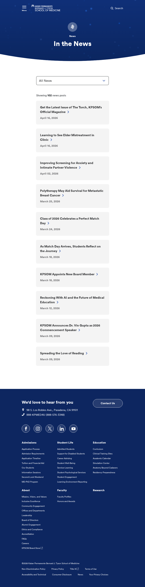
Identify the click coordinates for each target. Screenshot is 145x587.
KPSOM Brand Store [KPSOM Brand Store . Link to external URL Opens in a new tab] (32, 548)
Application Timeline (31, 458)
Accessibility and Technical (34, 574)
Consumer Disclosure (62, 574)
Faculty (62, 490)
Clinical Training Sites (102, 453)
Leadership (27, 515)
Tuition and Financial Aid (33, 463)
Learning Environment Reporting (72, 481)
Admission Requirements (33, 453)
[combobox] (72, 80)
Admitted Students (65, 449)
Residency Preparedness (104, 472)
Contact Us (108, 403)
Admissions (29, 442)
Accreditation (28, 534)
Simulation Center (101, 463)
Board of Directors (30, 520)
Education (99, 442)
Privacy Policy (57, 568)
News (80, 574)
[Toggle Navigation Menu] (24, 8)
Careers (25, 543)
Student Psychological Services (71, 472)
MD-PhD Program (30, 481)
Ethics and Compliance (32, 529)
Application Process (31, 449)
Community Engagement (33, 506)
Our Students (28, 467)
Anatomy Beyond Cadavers (105, 467)
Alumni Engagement (31, 524)
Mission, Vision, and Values (34, 496)
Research (99, 490)
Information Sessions (31, 472)
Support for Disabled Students (71, 453)
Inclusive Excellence (31, 501)
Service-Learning (65, 467)
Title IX (74, 568)
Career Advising (64, 458)
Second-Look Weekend (32, 477)
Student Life (65, 442)
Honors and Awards (66, 501)
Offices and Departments (33, 510)
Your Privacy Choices (98, 574)
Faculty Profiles (64, 496)
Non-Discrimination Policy (33, 568)
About (26, 490)
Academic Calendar (102, 458)
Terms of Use (91, 568)
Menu (24, 10)
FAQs (24, 538)
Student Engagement (67, 477)
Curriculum (98, 449)
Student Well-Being (66, 463)
